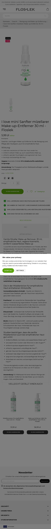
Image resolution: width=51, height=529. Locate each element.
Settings (20, 270)
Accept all (8, 270)
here (25, 266)
